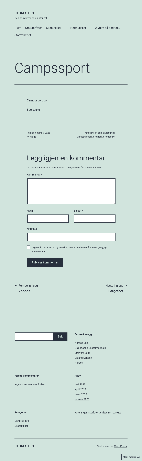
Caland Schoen (83, 357)
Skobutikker (53, 28)
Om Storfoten (33, 28)
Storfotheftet (22, 35)
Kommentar (34, 174)
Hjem (17, 28)
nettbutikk (110, 136)
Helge (33, 136)
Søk (60, 336)
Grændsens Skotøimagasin (90, 347)
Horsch (79, 362)
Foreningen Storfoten (87, 412)
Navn (31, 210)
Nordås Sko (81, 342)
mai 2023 (80, 384)
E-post (78, 210)
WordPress (120, 446)
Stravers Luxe (82, 352)
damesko (89, 136)
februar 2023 (82, 399)
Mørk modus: (131, 457)
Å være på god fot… (107, 28)
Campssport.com (38, 100)
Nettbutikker (78, 28)
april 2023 (80, 389)
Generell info (21, 420)
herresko (99, 136)
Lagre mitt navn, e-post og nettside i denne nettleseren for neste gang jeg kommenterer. (69, 249)
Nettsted (32, 229)
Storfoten (24, 13)
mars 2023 (81, 394)
